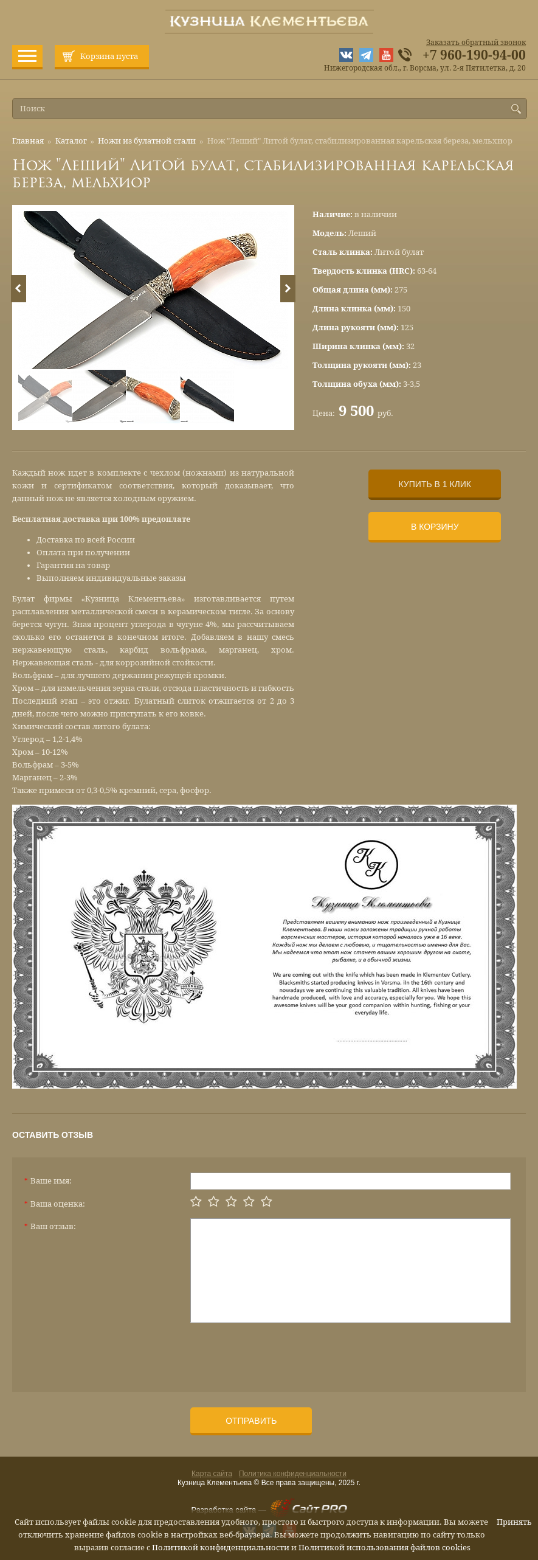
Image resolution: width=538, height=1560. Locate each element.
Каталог (71, 140)
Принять (514, 1522)
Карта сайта (211, 1473)
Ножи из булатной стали (147, 140)
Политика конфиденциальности (293, 1473)
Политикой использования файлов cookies (384, 1547)
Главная (28, 140)
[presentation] (282, 1352)
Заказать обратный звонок (476, 42)
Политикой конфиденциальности (220, 1547)
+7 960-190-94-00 (474, 55)
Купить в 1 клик (435, 484)
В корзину (435, 527)
